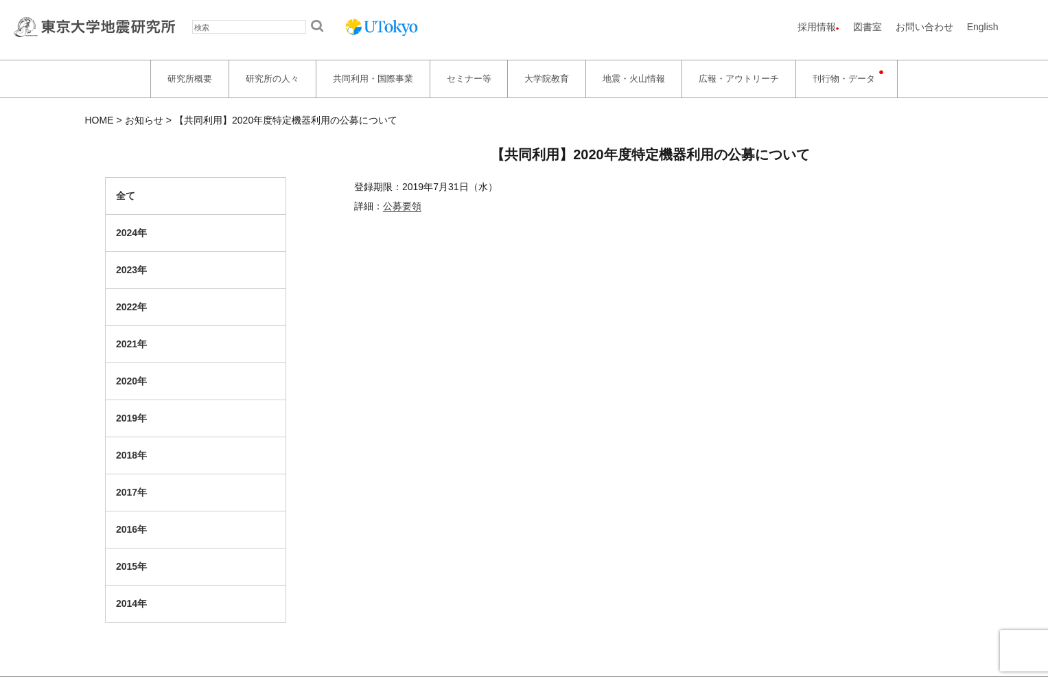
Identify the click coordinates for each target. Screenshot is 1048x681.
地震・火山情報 (634, 78)
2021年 (131, 343)
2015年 (131, 566)
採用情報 (816, 26)
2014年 (131, 603)
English (983, 26)
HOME (99, 120)
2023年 (131, 269)
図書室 (867, 26)
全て (125, 195)
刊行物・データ (844, 78)
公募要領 (402, 205)
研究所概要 (189, 78)
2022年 (131, 306)
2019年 (131, 418)
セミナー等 (469, 78)
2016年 (131, 529)
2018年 (131, 455)
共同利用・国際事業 (373, 78)
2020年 (131, 381)
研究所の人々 (272, 78)
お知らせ (144, 120)
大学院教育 (546, 78)
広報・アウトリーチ (739, 78)
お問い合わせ (924, 26)
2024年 (131, 232)
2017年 (131, 492)
